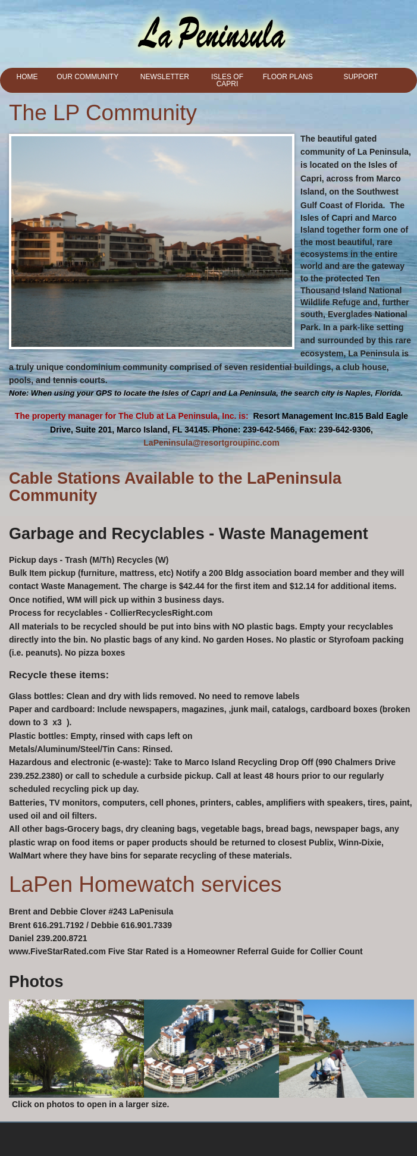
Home (27, 77)
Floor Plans (288, 77)
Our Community (87, 77)
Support (360, 77)
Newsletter (164, 77)
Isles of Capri (227, 80)
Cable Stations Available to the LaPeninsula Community (175, 487)
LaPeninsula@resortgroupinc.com (211, 442)
